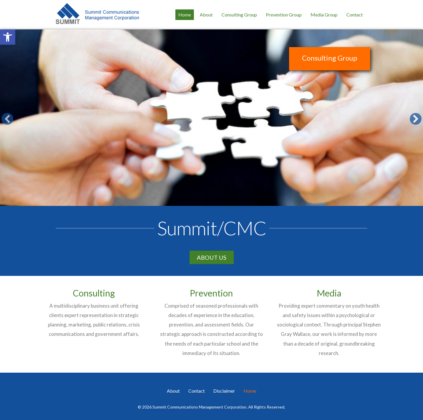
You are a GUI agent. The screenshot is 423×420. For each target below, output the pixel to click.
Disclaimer (224, 391)
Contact (196, 391)
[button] (7, 37)
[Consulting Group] (211, 117)
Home (250, 391)
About (173, 391)
